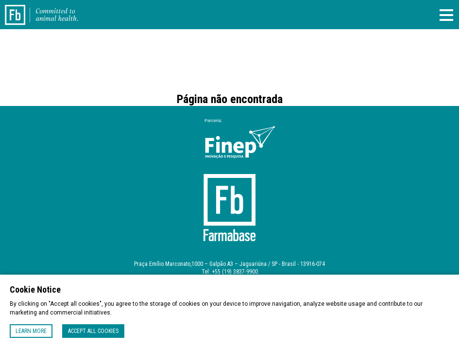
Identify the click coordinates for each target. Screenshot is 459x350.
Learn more (31, 331)
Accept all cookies (93, 331)
